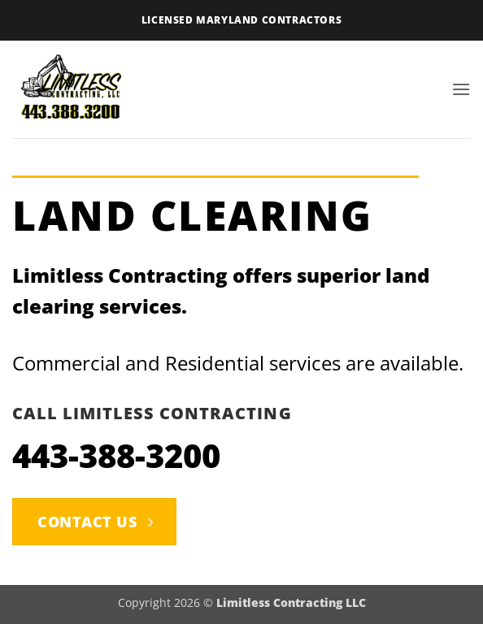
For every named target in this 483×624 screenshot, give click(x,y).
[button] (461, 89)
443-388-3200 (116, 455)
